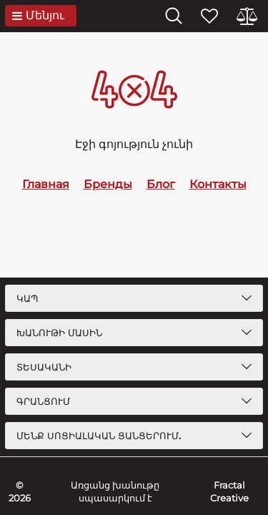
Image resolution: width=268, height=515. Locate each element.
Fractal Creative (229, 491)
